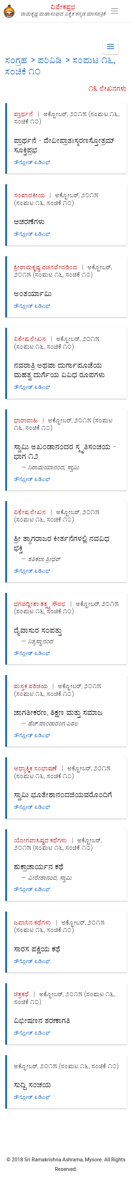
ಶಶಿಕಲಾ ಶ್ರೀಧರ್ (44, 559)
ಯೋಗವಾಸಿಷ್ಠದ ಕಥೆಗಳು (40, 840)
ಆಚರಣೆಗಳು (29, 221)
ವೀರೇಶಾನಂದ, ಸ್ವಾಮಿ (50, 877)
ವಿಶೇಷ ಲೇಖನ (30, 338)
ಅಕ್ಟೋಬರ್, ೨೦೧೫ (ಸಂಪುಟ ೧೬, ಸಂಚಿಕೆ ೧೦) (56, 198)
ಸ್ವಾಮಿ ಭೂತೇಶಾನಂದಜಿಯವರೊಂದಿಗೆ (63, 794)
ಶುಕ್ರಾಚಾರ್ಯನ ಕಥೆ (39, 866)
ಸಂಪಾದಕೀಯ (29, 195)
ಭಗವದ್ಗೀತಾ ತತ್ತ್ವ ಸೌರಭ (40, 603)
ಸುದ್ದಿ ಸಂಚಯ (32, 1084)
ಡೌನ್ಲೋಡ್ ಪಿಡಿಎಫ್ (32, 162)
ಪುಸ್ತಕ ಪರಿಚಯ (31, 686)
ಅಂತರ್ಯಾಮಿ (33, 293)
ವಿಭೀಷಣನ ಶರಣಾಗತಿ (42, 1020)
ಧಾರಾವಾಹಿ (26, 420)
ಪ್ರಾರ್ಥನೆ (23, 114)
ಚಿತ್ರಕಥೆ (21, 994)
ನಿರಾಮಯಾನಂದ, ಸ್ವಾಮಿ (53, 467)
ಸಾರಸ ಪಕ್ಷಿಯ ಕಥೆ (37, 948)
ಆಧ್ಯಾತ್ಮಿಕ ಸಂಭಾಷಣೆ (35, 768)
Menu (112, 43)
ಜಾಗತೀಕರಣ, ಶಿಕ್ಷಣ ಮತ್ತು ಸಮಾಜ (58, 712)
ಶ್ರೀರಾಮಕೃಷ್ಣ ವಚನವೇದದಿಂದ (45, 267)
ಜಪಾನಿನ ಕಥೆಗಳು (32, 922)
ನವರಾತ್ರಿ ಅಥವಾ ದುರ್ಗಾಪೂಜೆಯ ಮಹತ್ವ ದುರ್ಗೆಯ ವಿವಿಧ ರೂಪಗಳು (59, 369)
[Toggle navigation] (115, 11)
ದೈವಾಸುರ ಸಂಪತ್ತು (38, 629)
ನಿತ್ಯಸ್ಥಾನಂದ (41, 641)
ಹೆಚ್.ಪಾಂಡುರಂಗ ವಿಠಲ (53, 723)
